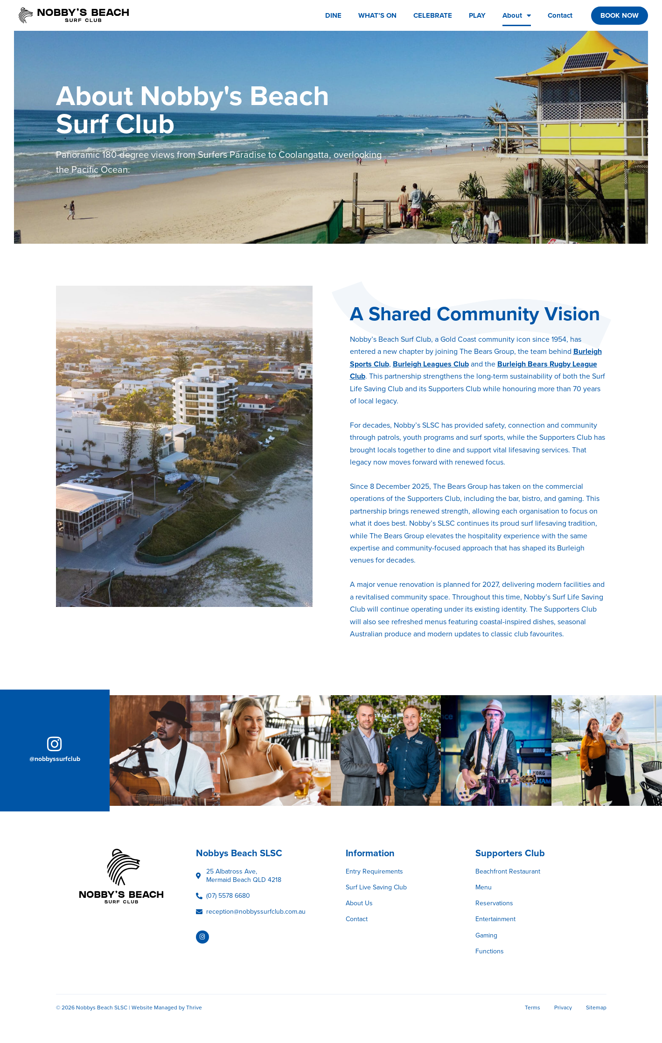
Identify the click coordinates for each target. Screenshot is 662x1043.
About (516, 15)
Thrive (194, 1007)
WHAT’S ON (377, 15)
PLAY (477, 15)
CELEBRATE (432, 15)
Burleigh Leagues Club (431, 364)
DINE (333, 15)
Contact (560, 15)
